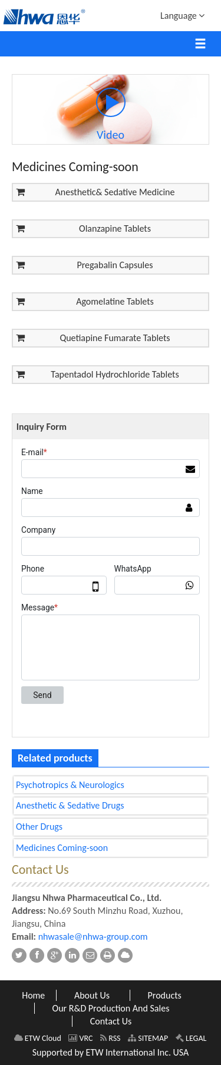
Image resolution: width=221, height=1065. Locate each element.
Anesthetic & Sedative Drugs (70, 805)
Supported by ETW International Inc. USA (110, 1052)
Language (182, 15)
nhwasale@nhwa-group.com (93, 936)
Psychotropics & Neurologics (70, 784)
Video (111, 114)
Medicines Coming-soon (62, 847)
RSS (110, 1038)
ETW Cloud (37, 1038)
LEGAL (191, 1038)
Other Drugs (39, 826)
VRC (80, 1038)
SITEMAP (148, 1038)
